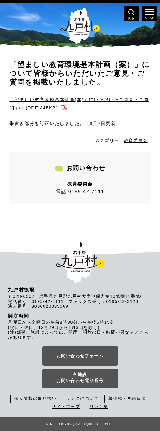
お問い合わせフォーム (80, 355)
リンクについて (82, 398)
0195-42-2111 (86, 191)
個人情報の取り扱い (35, 398)
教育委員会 (136, 140)
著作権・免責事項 (127, 398)
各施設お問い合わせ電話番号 (80, 377)
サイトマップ (66, 406)
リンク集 (99, 406)
